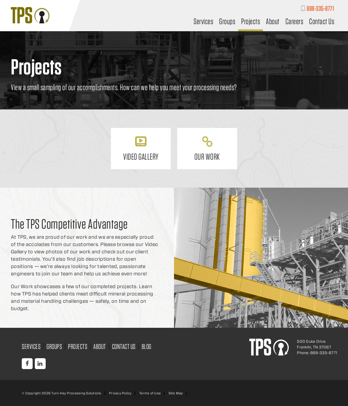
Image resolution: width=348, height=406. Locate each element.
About (272, 22)
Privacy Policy (120, 393)
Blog (146, 346)
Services (203, 22)
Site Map (176, 393)
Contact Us (321, 22)
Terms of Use (150, 393)
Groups (227, 22)
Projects (250, 22)
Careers (294, 22)
